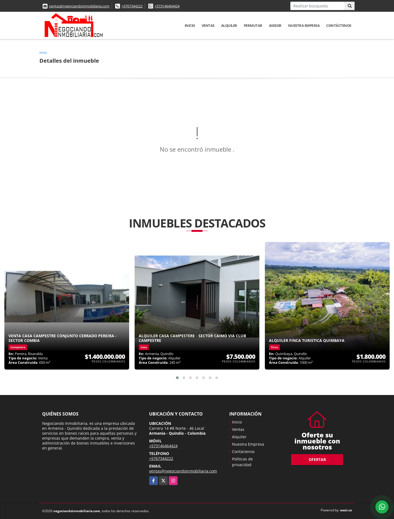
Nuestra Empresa (304, 25)
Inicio (190, 25)
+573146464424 (167, 6)
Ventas (208, 25)
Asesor (275, 25)
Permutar (253, 25)
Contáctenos (338, 25)
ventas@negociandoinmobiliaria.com (79, 6)
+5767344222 (132, 6)
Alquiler (229, 25)
